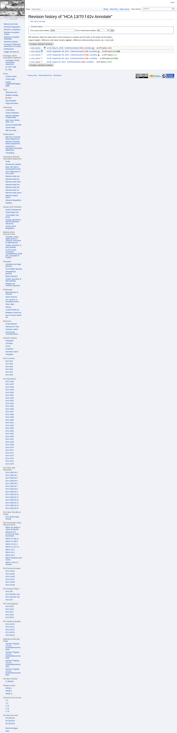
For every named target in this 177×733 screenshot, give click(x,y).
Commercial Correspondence (12, 333)
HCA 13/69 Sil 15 (12, 508)
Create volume (11, 76)
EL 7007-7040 (11, 67)
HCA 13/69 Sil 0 (11, 473)
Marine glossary (11, 276)
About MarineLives (45, 75)
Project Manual (11, 324)
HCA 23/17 (10, 612)
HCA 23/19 (10, 617)
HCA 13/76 (10, 464)
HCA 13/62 (10, 425)
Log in (172, 2)
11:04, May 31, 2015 (55, 48)
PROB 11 (9, 694)
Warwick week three (13, 182)
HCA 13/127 (10, 579)
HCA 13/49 (10, 390)
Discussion (36, 9)
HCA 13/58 (10, 414)
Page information (12, 103)
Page (28, 9)
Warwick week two (12, 179)
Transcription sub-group (12, 216)
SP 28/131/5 (10, 724)
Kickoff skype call (12, 212)
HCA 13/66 (10, 436)
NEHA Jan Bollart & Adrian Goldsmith (13, 528)
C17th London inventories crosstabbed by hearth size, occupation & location (14, 254)
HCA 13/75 (10, 461)
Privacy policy (32, 75)
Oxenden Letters (12, 329)
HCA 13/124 (10, 571)
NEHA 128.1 (10, 555)
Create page (10, 79)
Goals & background (13, 210)
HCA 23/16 (10, 609)
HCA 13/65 (10, 434)
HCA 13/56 (10, 409)
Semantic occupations (12, 30)
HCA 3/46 (9, 369)
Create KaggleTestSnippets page (13, 84)
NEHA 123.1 (10, 550)
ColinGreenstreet (71, 48)
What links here (11, 92)
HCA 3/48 (9, 375)
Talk (81, 48)
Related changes (12, 95)
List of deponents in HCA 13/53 (13, 173)
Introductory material (13, 164)
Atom (10, 98)
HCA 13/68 (10, 442)
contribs (87, 48)
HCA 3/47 (9, 372)
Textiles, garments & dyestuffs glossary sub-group (13, 222)
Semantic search (12, 352)
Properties (9, 349)
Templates (9, 354)
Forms (8, 346)
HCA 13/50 (10, 393)
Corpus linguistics (12, 113)
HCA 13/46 (10, 382)
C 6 (7, 703)
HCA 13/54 (10, 404)
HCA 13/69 (10, 445)
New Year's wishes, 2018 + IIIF (13, 121)
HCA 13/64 (10, 431)
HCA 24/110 (10, 624)
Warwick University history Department (13, 143)
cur (33, 51)
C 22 (7, 709)
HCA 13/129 (10, 585)
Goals (8, 161)
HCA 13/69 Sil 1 (11, 475)
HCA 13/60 (10, 420)
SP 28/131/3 (10, 718)
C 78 (7, 711)
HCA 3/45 (9, 367)
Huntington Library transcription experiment (12, 62)
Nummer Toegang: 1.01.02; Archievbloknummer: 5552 (13, 672)
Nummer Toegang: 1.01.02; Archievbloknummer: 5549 (13, 646)
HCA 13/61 (10, 423)
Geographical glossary (11, 273)
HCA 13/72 (10, 453)
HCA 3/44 (9, 364)
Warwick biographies (13, 200)
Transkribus (10, 153)
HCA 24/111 (10, 627)
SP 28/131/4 (10, 721)
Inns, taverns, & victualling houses (12, 301)
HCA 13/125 (10, 574)
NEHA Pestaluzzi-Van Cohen (14, 559)
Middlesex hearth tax (13, 313)
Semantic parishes (11, 42)
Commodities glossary (14, 269)
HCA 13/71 (10, 450)
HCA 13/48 (10, 387)
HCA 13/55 (10, 406)
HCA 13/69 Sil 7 (11, 486)
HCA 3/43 (9, 361)
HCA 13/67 (10, 439)
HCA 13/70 (10, 447)
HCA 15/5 (9, 591)
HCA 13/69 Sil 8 (11, 489)
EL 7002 (9, 70)
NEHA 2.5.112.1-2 (12, 547)
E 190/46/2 (10, 681)
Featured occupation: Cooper (12, 33)
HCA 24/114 (10, 635)
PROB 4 (9, 688)
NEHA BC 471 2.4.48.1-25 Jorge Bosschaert (12, 534)
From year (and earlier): (40, 30)
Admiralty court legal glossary (13, 265)
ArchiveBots (10, 110)
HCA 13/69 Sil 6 (11, 483)
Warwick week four (13, 185)
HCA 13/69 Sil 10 (12, 494)
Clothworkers (9, 49)
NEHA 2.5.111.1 (12, 544)
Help (7, 731)
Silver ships (10, 304)
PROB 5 (9, 691)
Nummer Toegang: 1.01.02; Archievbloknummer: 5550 (13, 655)
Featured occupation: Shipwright (12, 38)
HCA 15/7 (9, 600)
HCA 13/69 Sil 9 (11, 492)
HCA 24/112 (10, 630)
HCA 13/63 (10, 428)
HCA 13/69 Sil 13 (12, 503)
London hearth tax (12, 310)
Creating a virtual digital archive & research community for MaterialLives (13, 240)
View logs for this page (37, 21)
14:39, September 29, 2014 (58, 58)
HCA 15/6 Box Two (13, 597)
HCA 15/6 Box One (13, 594)
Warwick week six (12, 190)
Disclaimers (57, 75)
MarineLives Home (11, 24)
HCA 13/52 (10, 398)
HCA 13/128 (10, 582)
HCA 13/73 (10, 456)
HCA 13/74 (10, 458)
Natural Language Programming (12, 117)
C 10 (7, 706)
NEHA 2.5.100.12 (12, 539)
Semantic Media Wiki (13, 125)
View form (114, 9)
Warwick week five (12, 187)
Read (106, 9)
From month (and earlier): (86, 30)
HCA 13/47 (10, 384)
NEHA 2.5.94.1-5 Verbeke (12, 563)
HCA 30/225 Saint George (12, 518)
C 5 (7, 700)
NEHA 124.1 (10, 552)
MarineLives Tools (12, 327)
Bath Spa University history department (13, 138)
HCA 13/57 (10, 412)
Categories (10, 341)
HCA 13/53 (10, 401)
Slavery (8, 307)
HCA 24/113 (10, 632)
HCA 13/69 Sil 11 (12, 497)
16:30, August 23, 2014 (56, 62)
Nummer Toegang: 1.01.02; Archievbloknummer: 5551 (13, 663)
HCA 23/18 (10, 615)
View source (124, 9)
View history (136, 9)
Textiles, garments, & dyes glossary (13, 246)
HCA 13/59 (10, 417)
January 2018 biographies (11, 227)
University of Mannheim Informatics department (14, 148)
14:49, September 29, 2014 (58, 51)
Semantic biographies (12, 27)
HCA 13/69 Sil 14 (12, 505)
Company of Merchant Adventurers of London (12, 45)
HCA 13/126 (10, 577)
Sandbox (9, 203)
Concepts (9, 343)
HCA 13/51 (10, 395)
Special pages (11, 101)
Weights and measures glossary (13, 285)
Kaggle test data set (11, 52)
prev (38, 48)
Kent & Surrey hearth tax (13, 316)
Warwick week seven (13, 193)
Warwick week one (13, 176)
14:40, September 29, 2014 (58, 55)
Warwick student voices (12, 197)
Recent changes (12, 728)
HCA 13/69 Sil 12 (12, 500)
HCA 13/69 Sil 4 (11, 478)
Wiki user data (11, 130)
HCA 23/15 (10, 606)
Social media (10, 128)
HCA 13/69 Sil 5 (11, 481)
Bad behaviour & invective (12, 293)
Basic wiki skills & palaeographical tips (13, 168)
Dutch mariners (11, 297)
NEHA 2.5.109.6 (12, 541)
